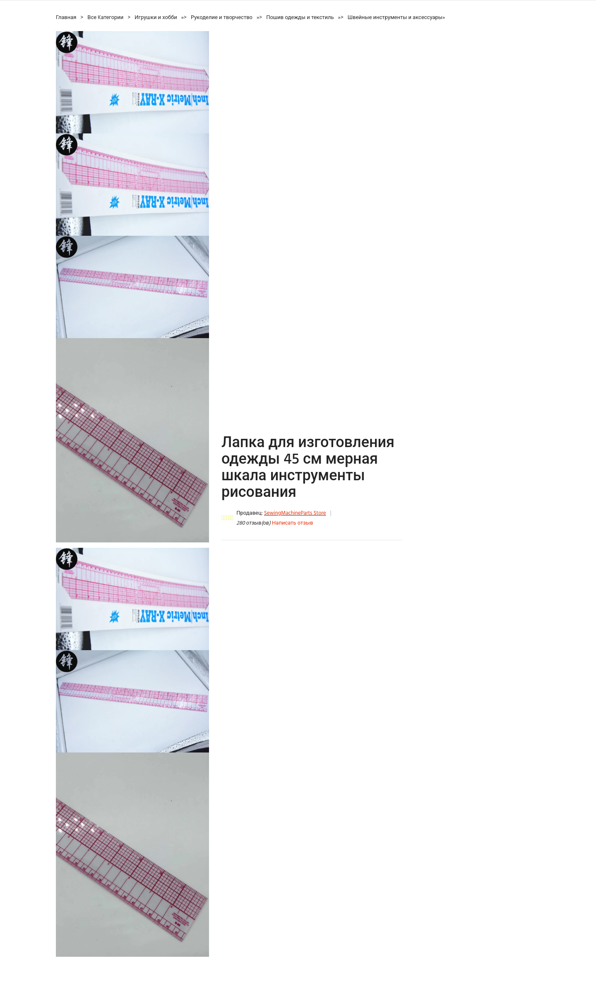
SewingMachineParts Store (295, 513)
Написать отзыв (292, 523)
